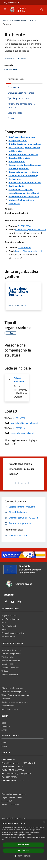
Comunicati (6, 726)
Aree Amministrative (10, 619)
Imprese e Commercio (11, 660)
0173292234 (24, 226)
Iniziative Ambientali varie (21, 200)
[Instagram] (19, 601)
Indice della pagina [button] (16, 79)
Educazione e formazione (12, 688)
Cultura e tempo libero (11, 653)
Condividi (10, 58)
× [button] (44, 822)
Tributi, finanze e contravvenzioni (16, 695)
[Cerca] (41, 9)
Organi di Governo (9, 615)
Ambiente (6, 698)
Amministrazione (19, 20)
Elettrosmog (15, 179)
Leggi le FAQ (7, 801)
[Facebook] (6, 601)
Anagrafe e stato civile (11, 650)
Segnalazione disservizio (12, 797)
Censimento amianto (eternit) (23, 175)
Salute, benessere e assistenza (15, 702)
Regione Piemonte (11, 2)
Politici (4, 629)
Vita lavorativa (8, 657)
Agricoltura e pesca (10, 709)
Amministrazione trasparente (14, 818)
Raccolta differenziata (19, 158)
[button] (23, 856)
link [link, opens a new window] (3, 839)
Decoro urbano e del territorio (23, 172)
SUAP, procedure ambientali (22, 137)
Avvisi (4, 729)
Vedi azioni (23, 58)
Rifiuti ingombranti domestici (23, 154)
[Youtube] (12, 601)
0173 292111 (23, 780)
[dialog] (23, 840)
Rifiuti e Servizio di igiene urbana (25, 144)
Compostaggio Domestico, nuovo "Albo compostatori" (25, 166)
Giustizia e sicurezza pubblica (14, 691)
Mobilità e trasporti (10, 674)
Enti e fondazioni (9, 626)
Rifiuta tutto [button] (23, 851)
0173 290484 (11, 777)
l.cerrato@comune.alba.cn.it (28, 251)
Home (5, 20)
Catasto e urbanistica (11, 667)
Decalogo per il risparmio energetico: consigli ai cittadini (24, 191)
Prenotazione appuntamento (14, 794)
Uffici (31, 20)
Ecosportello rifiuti (18, 140)
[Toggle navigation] (5, 9)
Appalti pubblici (8, 664)
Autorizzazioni (8, 705)
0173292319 (24, 247)
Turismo (5, 671)
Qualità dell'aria (16, 186)
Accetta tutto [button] (23, 845)
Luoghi (4, 745)
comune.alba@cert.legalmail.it (19, 773)
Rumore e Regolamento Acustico (25, 182)
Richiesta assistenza (10, 804)
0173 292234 (19, 418)
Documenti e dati (9, 636)
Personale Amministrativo (13, 633)
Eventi (4, 742)
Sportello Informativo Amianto (24, 196)
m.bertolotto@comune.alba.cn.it (30, 229)
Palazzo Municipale (19, 379)
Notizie (5, 722)
